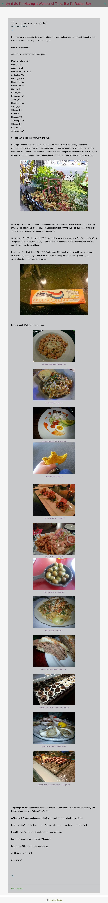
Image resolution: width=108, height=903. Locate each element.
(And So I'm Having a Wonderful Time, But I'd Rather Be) (48, 4)
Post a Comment (16, 888)
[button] (12, 30)
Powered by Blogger (54, 900)
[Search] (93, 3)
